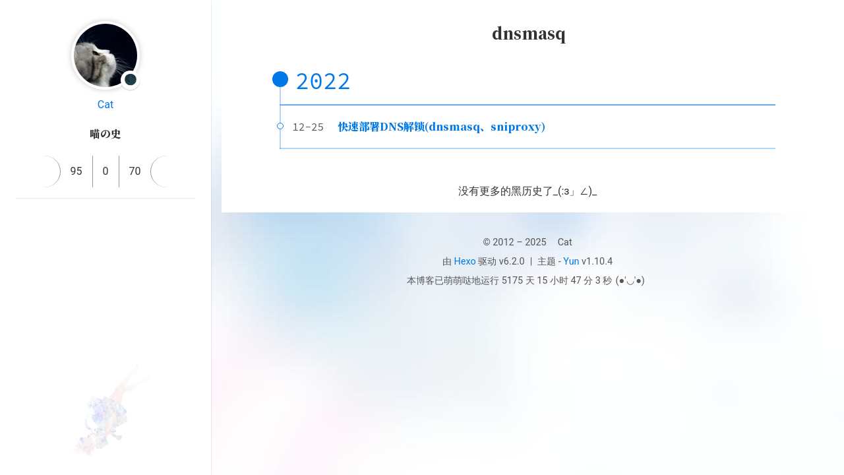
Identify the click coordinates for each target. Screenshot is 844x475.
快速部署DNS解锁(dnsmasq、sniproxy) (441, 126)
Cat (105, 104)
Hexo (465, 261)
